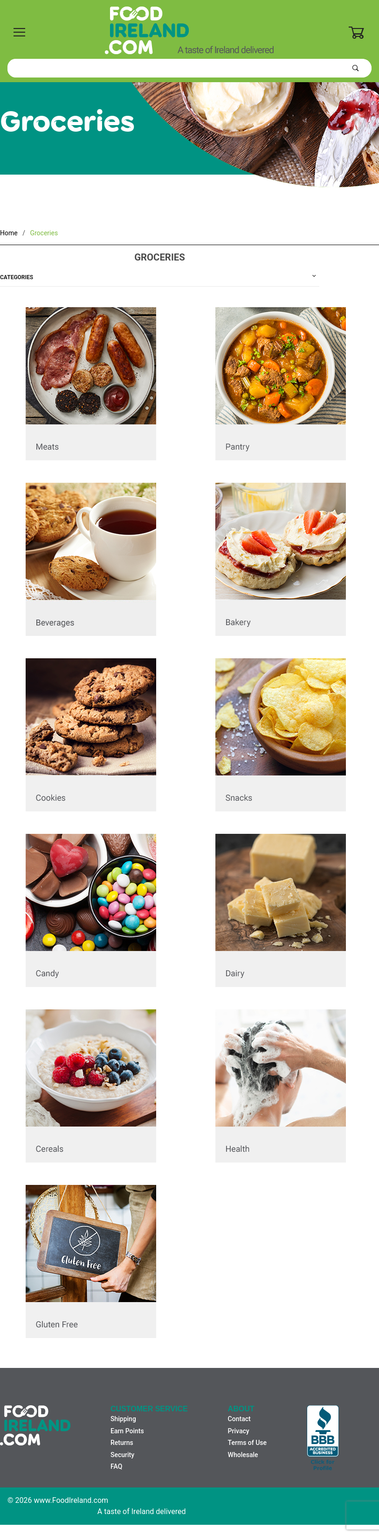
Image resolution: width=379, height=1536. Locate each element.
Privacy (238, 1431)
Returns (121, 1442)
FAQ (116, 1466)
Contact (239, 1419)
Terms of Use (247, 1442)
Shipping (123, 1419)
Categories (16, 277)
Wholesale (243, 1454)
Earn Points (127, 1431)
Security (122, 1454)
